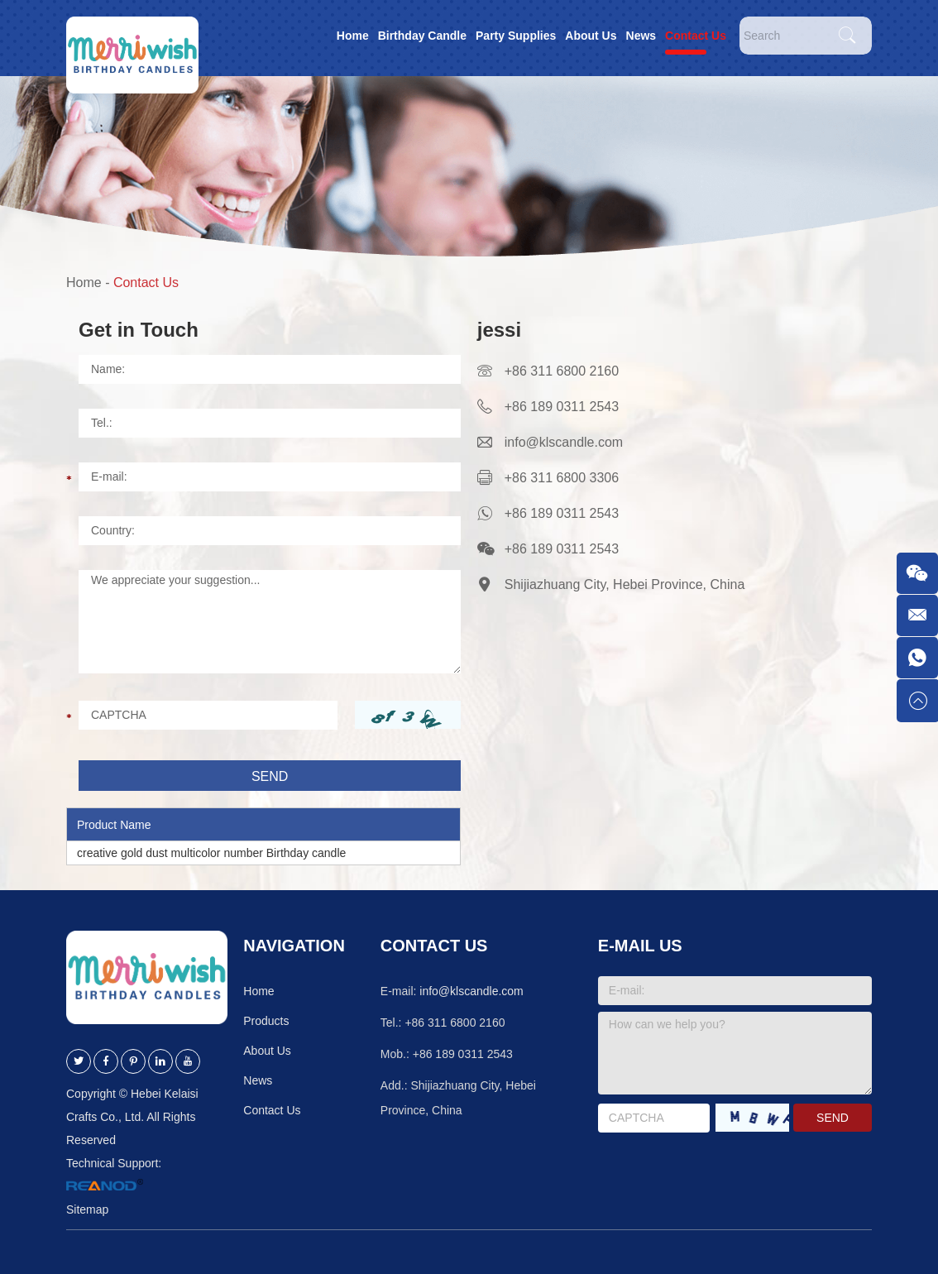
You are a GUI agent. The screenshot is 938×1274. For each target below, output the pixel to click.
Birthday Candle (422, 35)
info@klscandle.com (564, 442)
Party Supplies (516, 35)
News (641, 35)
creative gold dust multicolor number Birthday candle (211, 853)
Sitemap (87, 1209)
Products (266, 1020)
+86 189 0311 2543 (562, 513)
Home (353, 35)
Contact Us (695, 35)
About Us (590, 35)
